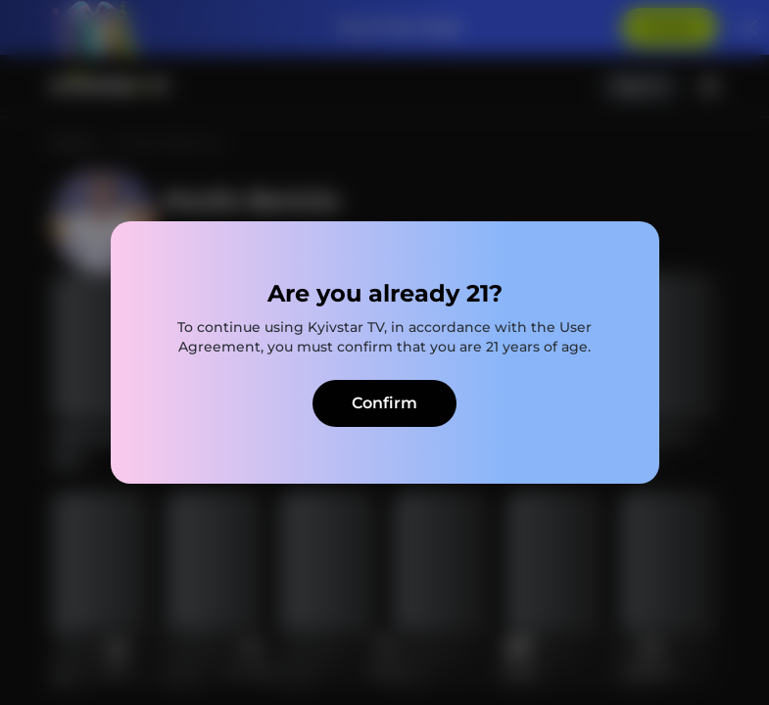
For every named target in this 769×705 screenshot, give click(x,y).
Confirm (384, 403)
